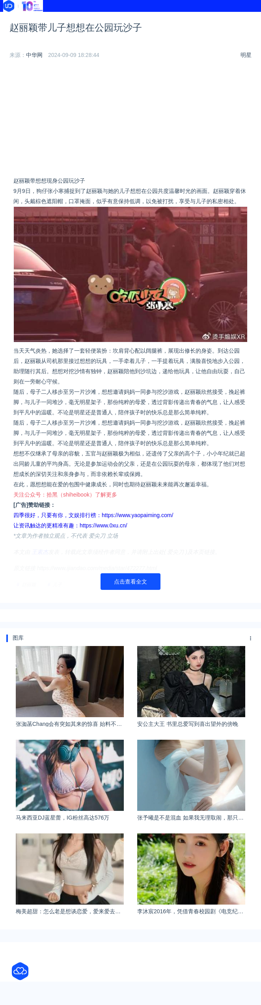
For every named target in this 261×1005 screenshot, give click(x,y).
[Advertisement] (130, 120)
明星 (246, 55)
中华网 (34, 55)
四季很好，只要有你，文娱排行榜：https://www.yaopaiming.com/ (93, 515)
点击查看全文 (130, 581)
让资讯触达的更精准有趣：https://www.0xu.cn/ (70, 525)
